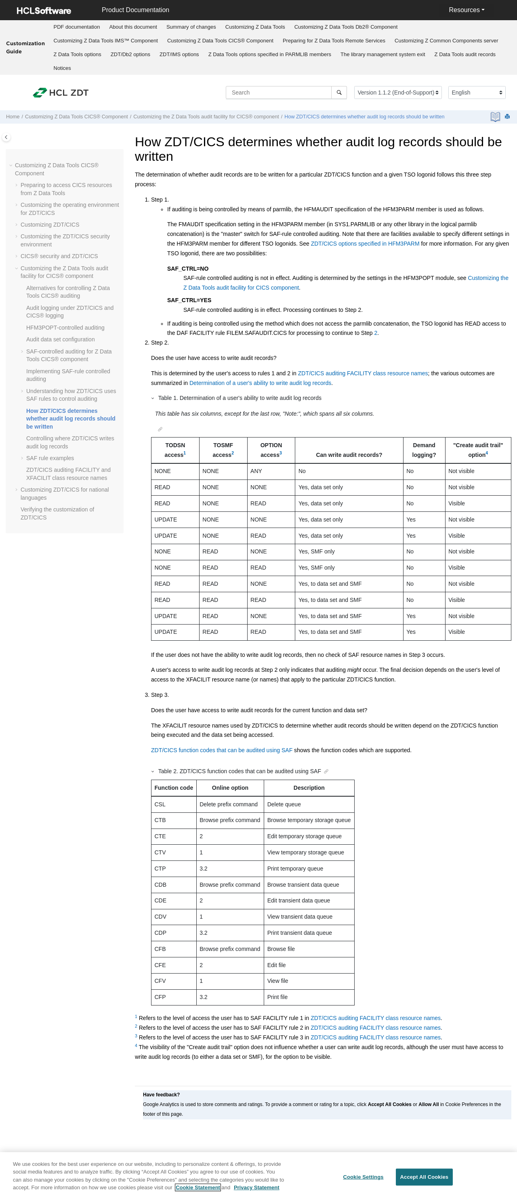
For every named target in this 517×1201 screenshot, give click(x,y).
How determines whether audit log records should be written (364, 117)
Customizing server (446, 41)
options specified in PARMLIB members (269, 54)
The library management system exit (382, 54)
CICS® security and (59, 256)
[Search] (339, 92)
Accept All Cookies (424, 1177)
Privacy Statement (257, 1187)
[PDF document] (496, 117)
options (77, 54)
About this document (133, 27)
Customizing (255, 27)
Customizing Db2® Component (346, 27)
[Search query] (286, 92)
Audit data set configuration (60, 339)
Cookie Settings (363, 1177)
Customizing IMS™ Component (106, 41)
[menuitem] (77, 27)
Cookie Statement (198, 1187)
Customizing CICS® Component (220, 41)
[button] (11, 166)
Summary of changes (191, 27)
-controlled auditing (65, 327)
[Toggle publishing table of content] (6, 137)
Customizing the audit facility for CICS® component (206, 117)
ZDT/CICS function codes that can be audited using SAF (221, 750)
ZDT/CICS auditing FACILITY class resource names (363, 373)
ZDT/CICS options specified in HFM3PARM (365, 243)
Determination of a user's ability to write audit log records (260, 383)
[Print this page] (508, 117)
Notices (62, 68)
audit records (465, 54)
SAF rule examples (50, 458)
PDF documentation (77, 27)
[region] (258, 1176)
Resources (464, 9)
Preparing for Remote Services (334, 41)
